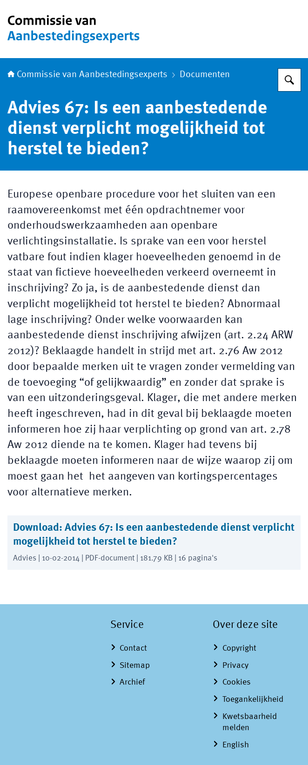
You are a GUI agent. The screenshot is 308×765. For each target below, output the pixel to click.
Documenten (205, 74)
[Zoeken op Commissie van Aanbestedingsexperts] (289, 80)
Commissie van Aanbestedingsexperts (87, 74)
